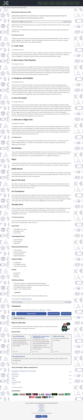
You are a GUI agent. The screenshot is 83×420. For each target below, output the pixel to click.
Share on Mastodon (53, 313)
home (4, 7)
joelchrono (19, 302)
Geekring (41, 407)
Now (58, 3)
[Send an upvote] (13, 313)
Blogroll (65, 3)
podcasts (65, 21)
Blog (40, 3)
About (45, 3)
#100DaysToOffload (26, 299)
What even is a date (58, 336)
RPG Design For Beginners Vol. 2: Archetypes (24, 371)
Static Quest (41, 409)
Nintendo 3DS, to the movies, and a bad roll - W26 (41, 336)
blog (8, 7)
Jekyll (50, 413)
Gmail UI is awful (16, 382)
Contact (52, 3)
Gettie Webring (41, 411)
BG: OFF (44, 416)
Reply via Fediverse (19, 318)
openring (20, 387)
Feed (77, 3)
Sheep (13, 378)
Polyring (41, 408)
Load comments (66, 313)
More (71, 3)
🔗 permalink (68, 302)
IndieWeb (40, 405)
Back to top (38, 416)
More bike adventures (19, 356)
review (69, 21)
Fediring (40, 404)
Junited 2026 (15, 374)
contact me (42, 310)
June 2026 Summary (18, 336)
